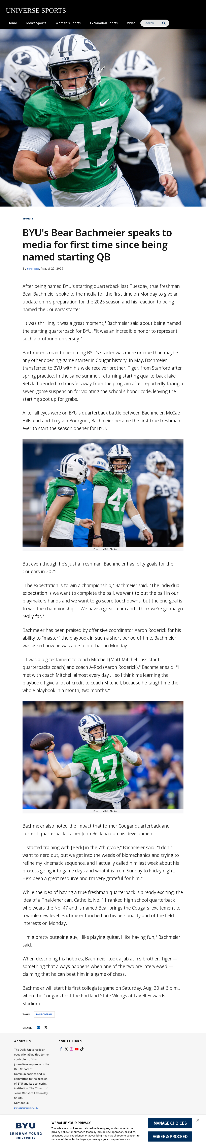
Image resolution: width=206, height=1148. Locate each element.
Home (12, 23)
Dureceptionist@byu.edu (30, 1107)
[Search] (154, 23)
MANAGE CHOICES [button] (170, 1123)
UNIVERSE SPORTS (36, 10)
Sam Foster (35, 268)
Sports (28, 218)
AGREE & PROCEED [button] (170, 1136)
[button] (199, 1122)
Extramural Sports (104, 23)
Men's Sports (36, 23)
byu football (44, 1014)
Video (131, 23)
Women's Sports (68, 23)
